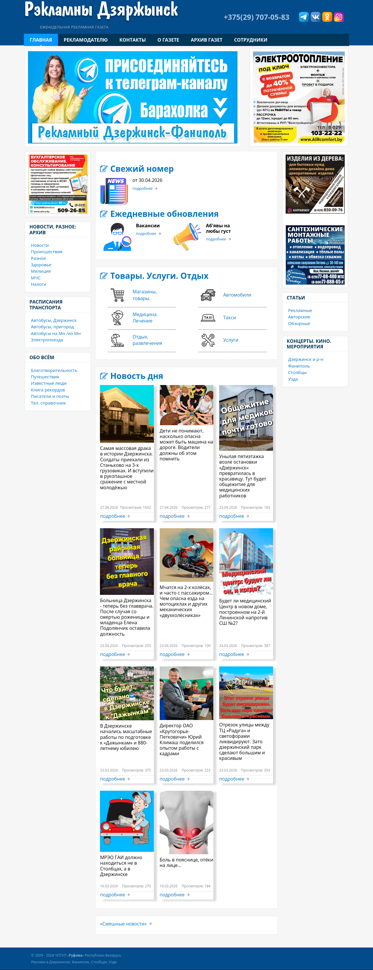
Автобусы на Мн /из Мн (56, 333)
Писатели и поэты (50, 396)
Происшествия (46, 251)
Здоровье (41, 264)
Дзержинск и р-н (305, 359)
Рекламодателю (86, 40)
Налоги (38, 284)
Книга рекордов (48, 390)
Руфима (75, 955)
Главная (41, 40)
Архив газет (206, 40)
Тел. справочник (48, 403)
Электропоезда (47, 340)
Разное (38, 258)
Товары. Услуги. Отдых (159, 275)
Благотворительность (54, 370)
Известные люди (48, 383)
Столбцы (297, 372)
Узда (293, 379)
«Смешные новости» (123, 924)
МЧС (36, 278)
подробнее (142, 188)
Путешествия (45, 377)
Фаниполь (299, 366)
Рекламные (300, 310)
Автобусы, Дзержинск (54, 320)
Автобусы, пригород (52, 326)
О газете (168, 40)
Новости (40, 245)
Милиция (41, 271)
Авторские (299, 317)
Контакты (132, 40)
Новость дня (136, 375)
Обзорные (299, 323)
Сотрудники (250, 40)
